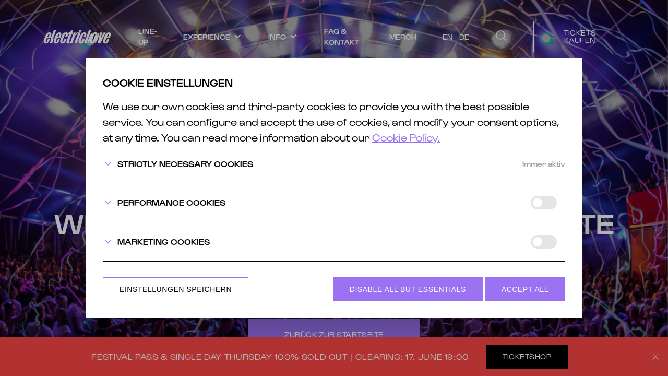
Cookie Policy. (406, 137)
